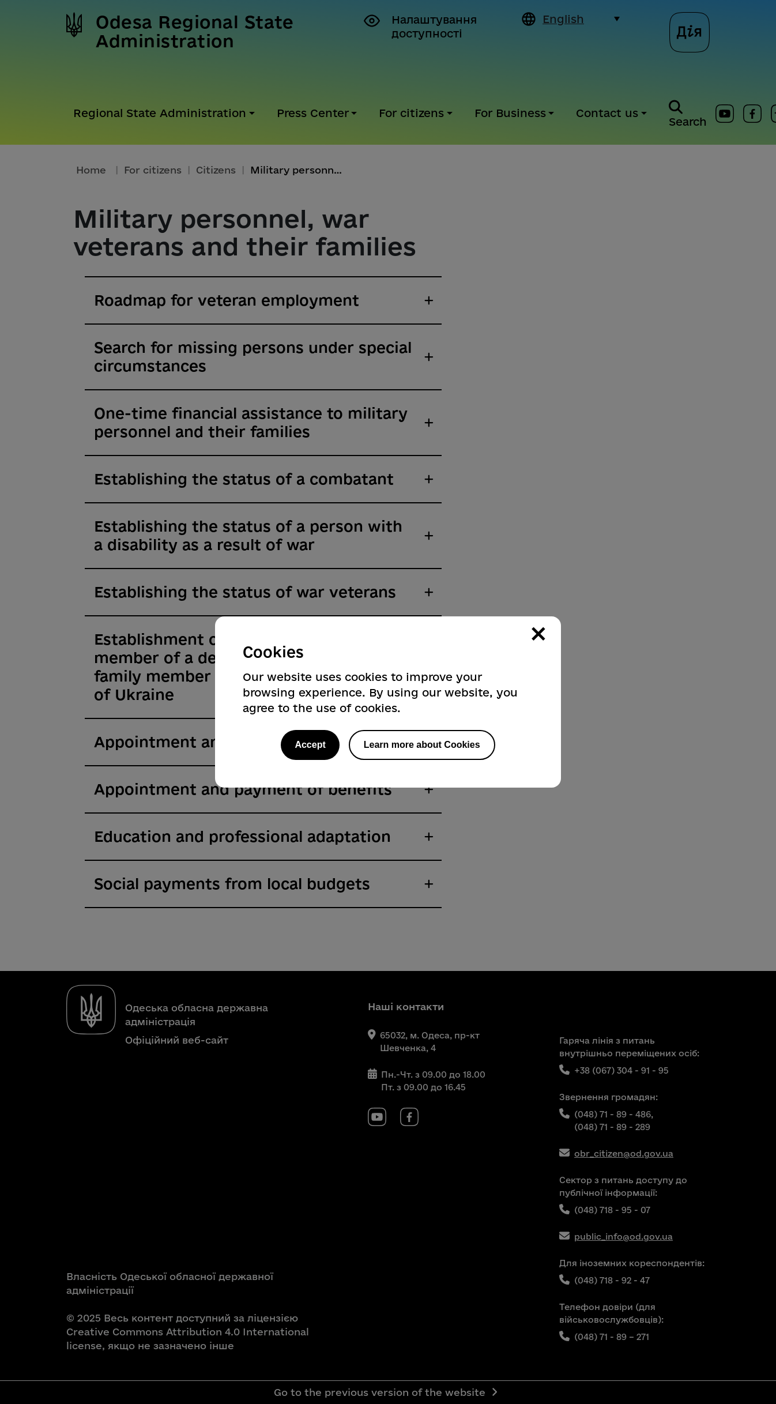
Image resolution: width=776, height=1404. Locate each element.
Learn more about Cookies (422, 745)
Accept (310, 745)
